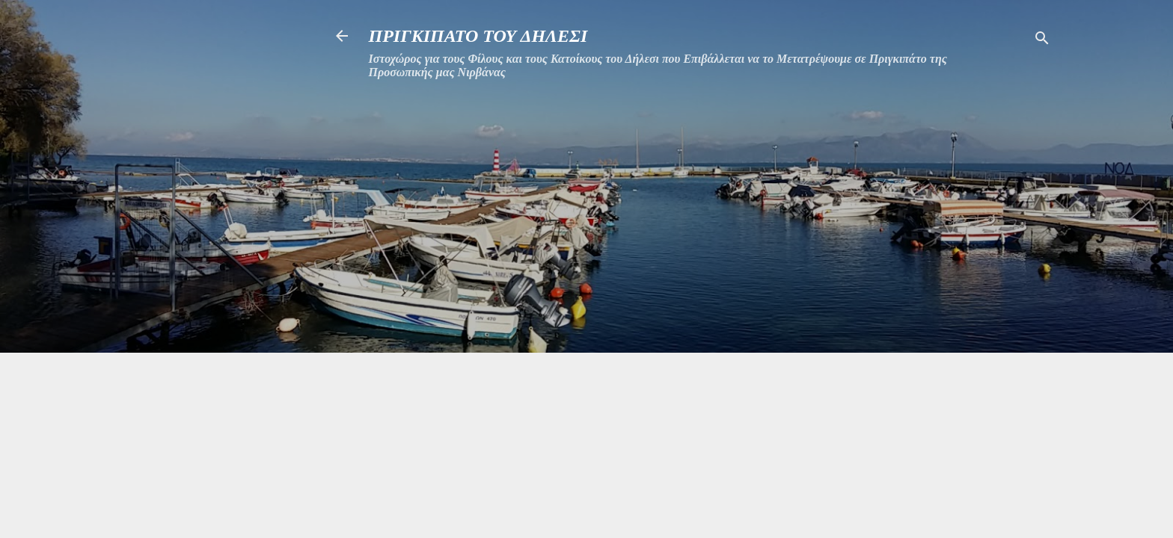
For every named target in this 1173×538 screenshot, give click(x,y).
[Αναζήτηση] (1042, 41)
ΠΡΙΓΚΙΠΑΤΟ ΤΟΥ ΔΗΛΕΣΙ (478, 36)
